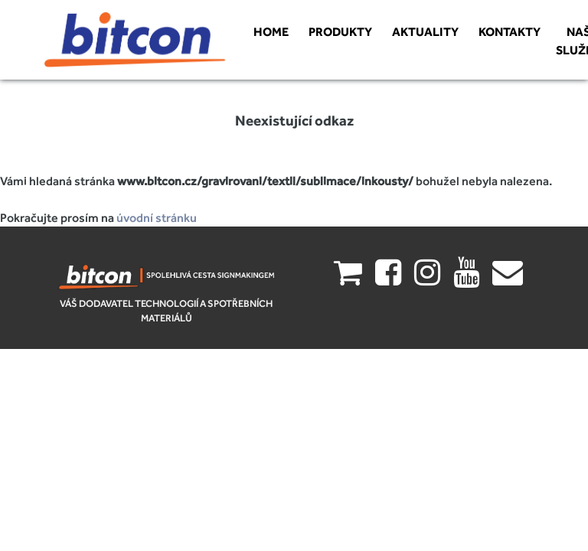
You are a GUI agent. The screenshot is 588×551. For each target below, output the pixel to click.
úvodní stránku (156, 217)
